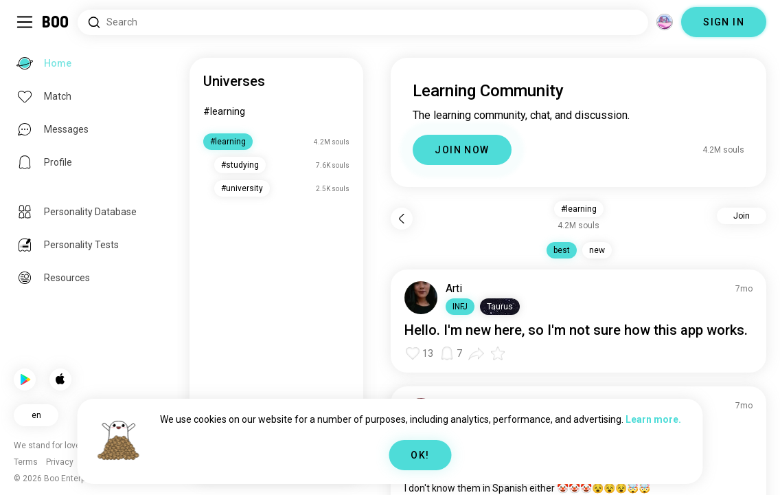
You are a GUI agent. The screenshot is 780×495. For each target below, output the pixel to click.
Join (741, 216)
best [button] (561, 250)
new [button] (597, 250)
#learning (224, 111)
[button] (460, 306)
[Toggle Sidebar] (24, 22)
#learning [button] (579, 209)
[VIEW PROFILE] (420, 297)
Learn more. (653, 419)
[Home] (56, 22)
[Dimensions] (664, 22)
